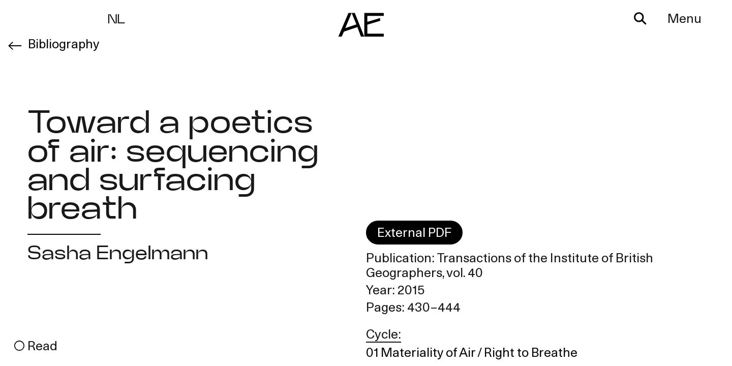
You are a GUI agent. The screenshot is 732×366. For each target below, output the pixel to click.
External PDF (414, 234)
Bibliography (64, 45)
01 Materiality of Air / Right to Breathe (473, 354)
